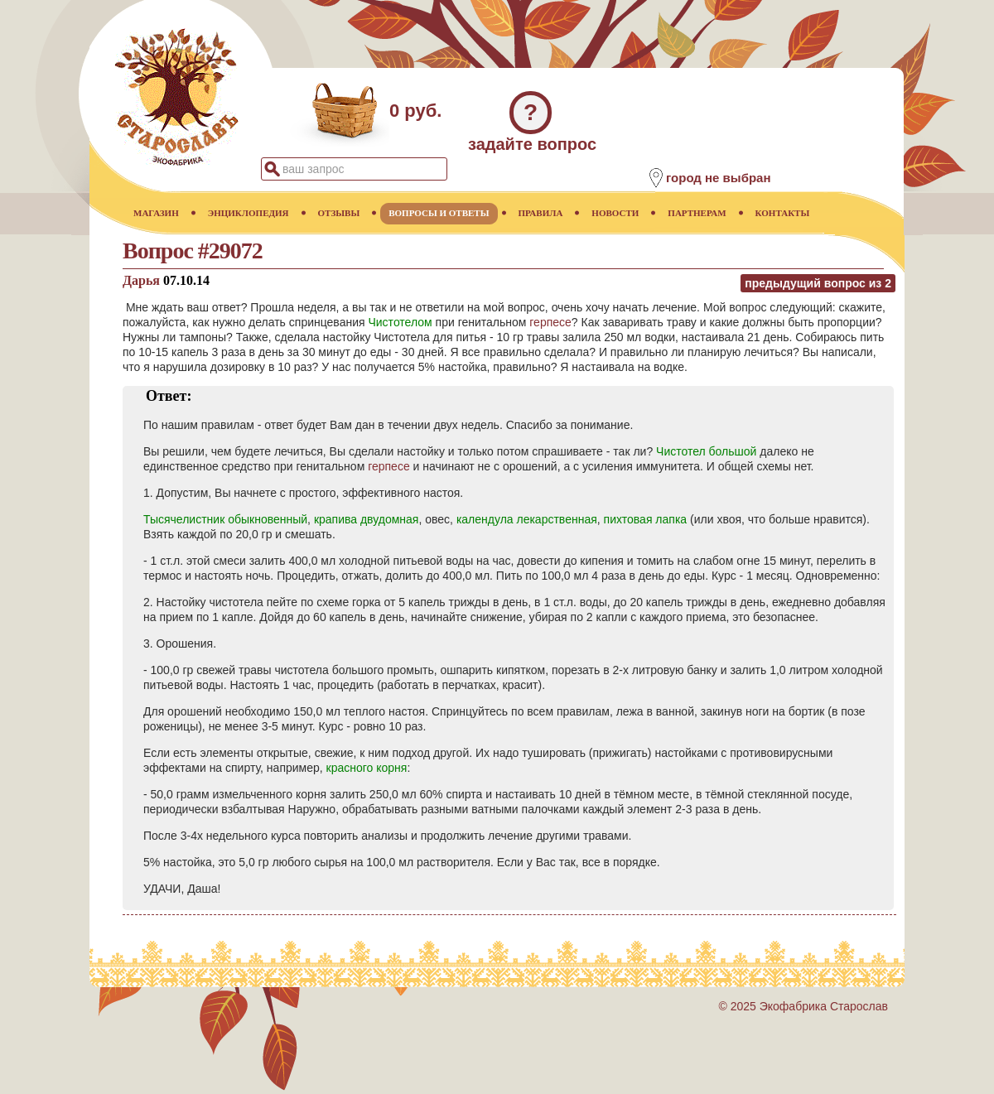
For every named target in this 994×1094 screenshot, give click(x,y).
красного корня (367, 767)
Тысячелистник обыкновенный (225, 519)
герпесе (550, 322)
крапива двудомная (366, 519)
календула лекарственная (526, 519)
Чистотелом (400, 322)
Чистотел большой (706, 451)
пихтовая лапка (646, 519)
